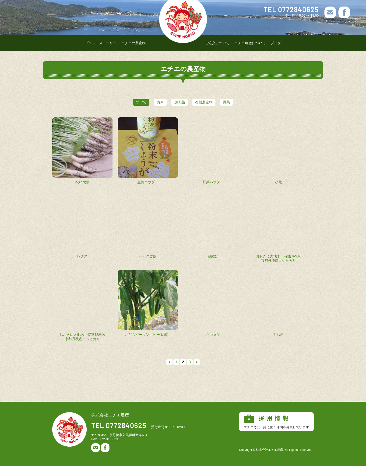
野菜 (233, 102)
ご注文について (217, 43)
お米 (156, 102)
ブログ (276, 43)
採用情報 (276, 422)
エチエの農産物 (133, 43)
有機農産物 (207, 102)
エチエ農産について (250, 43)
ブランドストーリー (100, 43)
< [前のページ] (169, 362)
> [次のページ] (196, 362)
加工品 (179, 102)
